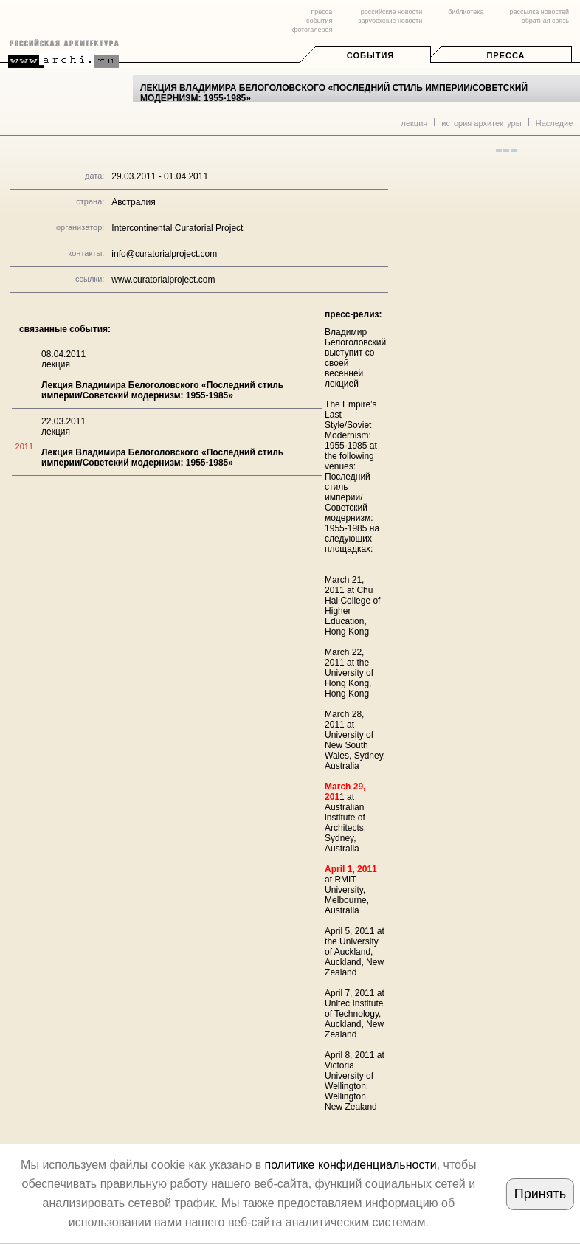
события (319, 20)
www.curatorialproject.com (163, 279)
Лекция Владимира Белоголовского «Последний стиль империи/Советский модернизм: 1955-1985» (162, 390)
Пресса (505, 55)
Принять (540, 1193)
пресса (321, 11)
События (370, 55)
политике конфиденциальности (351, 1164)
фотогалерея (312, 29)
